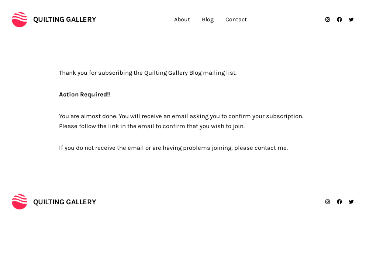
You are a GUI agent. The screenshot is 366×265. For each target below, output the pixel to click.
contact (265, 147)
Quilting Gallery (64, 19)
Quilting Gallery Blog (172, 72)
